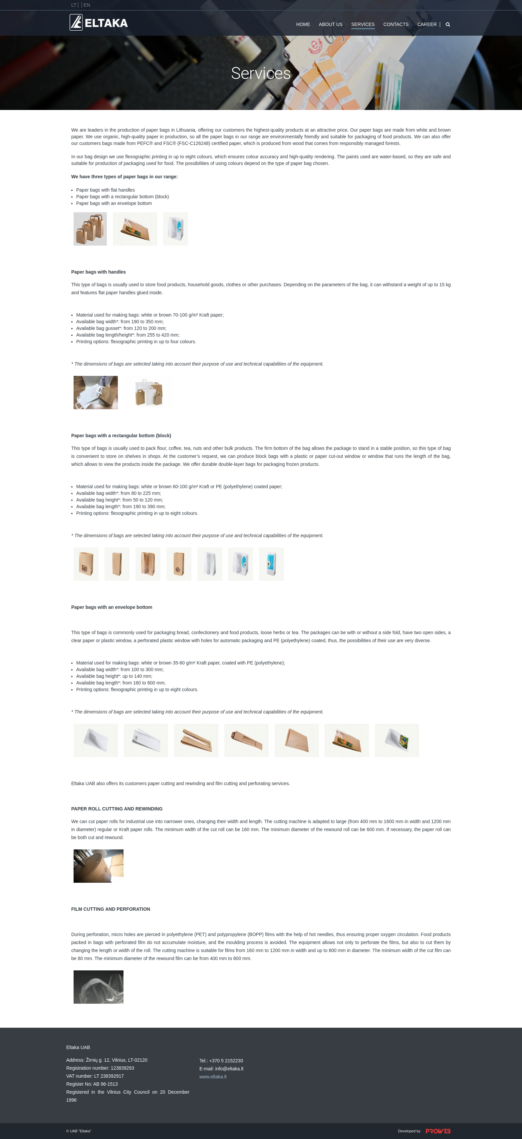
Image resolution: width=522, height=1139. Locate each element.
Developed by (427, 1131)
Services (363, 24)
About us (331, 24)
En (87, 5)
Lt (73, 5)
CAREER (427, 24)
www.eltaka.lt (213, 1076)
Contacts (396, 24)
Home (303, 24)
